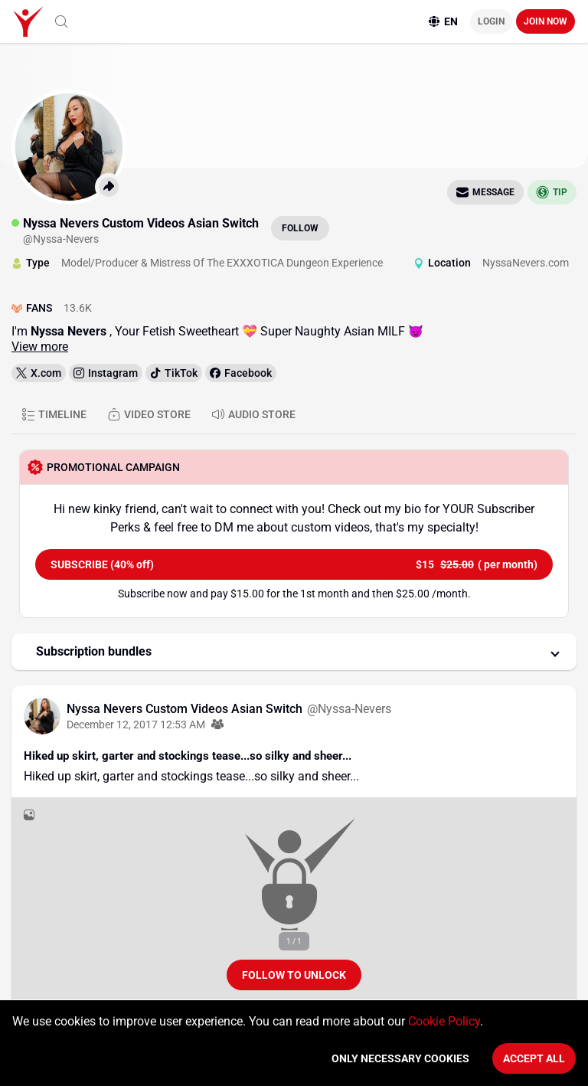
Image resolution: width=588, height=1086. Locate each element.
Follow (300, 228)
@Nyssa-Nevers (349, 709)
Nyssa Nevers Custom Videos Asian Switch (186, 709)
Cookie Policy (444, 1021)
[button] (294, 651)
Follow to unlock (294, 975)
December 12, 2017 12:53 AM (136, 724)
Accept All (534, 1058)
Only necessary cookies (400, 1058)
